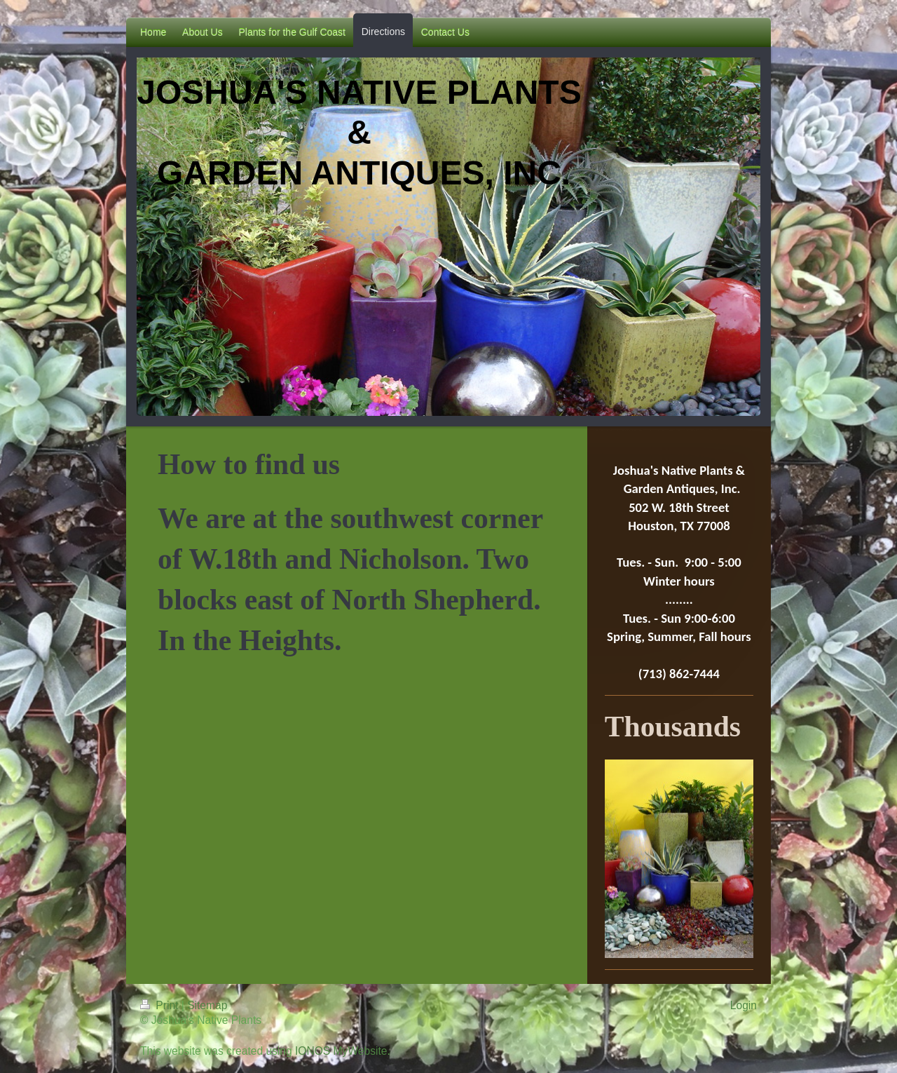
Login (743, 1005)
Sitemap (207, 1005)
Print (161, 1005)
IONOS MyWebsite (341, 1051)
